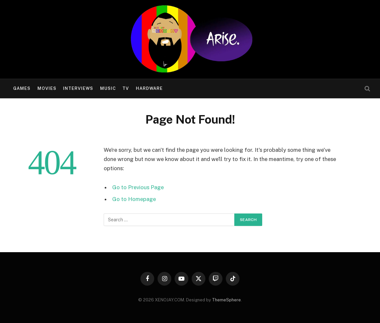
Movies (46, 88)
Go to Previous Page (138, 187)
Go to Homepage (134, 199)
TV (125, 88)
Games (22, 88)
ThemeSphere (226, 299)
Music (108, 88)
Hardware (149, 88)
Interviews (78, 88)
